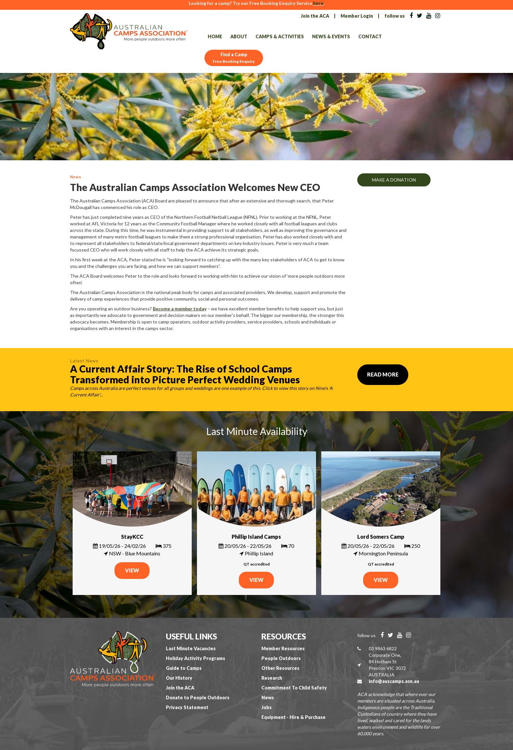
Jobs (266, 707)
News (267, 697)
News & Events (331, 36)
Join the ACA (315, 16)
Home (215, 36)
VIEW (132, 570)
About (238, 36)
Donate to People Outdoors (197, 697)
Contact (370, 36)
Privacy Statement (187, 707)
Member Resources (283, 648)
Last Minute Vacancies (191, 648)
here (318, 3)
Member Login (357, 16)
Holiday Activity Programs (195, 658)
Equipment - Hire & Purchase (293, 717)
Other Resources (280, 668)
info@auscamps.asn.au (394, 681)
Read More (382, 374)
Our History (179, 678)
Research (271, 678)
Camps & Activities (280, 36)
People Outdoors (281, 658)
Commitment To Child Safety (294, 687)
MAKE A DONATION (394, 180)
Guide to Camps (184, 668)
